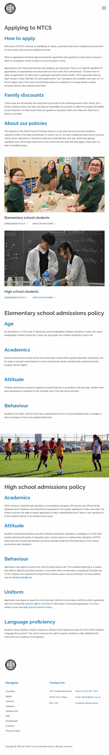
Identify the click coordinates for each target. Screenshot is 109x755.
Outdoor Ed (12, 711)
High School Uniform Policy (37, 607)
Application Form (43, 223)
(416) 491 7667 (90, 691)
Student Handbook (22, 577)
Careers (10, 701)
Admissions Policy (15, 223)
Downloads (12, 721)
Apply (9, 696)
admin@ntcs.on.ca (90, 697)
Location (10, 691)
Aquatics (10, 706)
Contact (10, 726)
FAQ (8, 716)
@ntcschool (92, 703)
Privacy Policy (13, 731)
